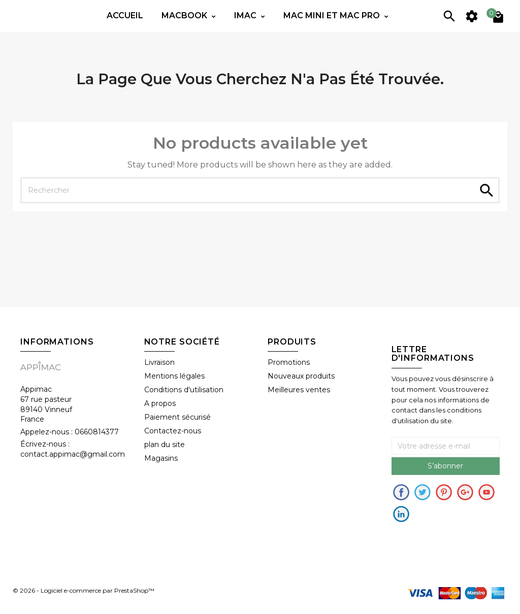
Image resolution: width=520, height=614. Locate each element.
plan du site (164, 444)
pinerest (443, 492)
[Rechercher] (260, 190)
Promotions (289, 362)
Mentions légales (174, 376)
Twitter (422, 492)
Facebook (401, 492)
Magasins (161, 458)
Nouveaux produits (301, 376)
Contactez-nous (172, 430)
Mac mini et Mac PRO (332, 15)
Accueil (125, 15)
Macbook (185, 15)
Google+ (465, 492)
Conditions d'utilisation (183, 389)
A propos (160, 403)
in (401, 514)
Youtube (486, 492)
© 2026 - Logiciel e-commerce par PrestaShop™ (83, 590)
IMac (246, 15)
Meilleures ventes (299, 389)
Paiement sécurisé (177, 417)
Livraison (159, 362)
